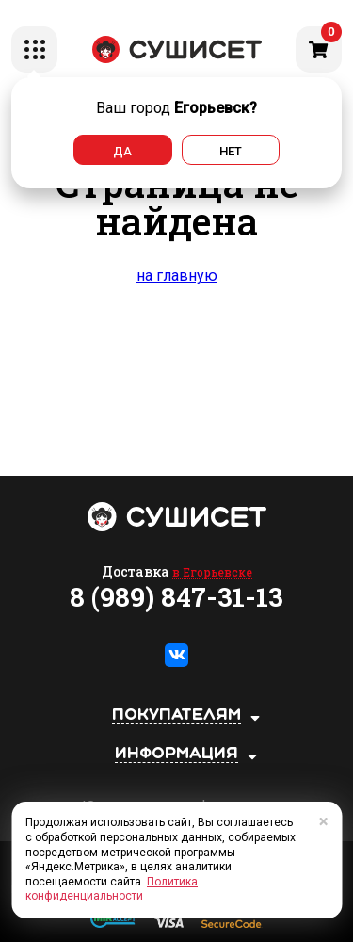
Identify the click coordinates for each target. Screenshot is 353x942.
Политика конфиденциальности (111, 889)
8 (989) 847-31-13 (176, 597)
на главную (176, 275)
